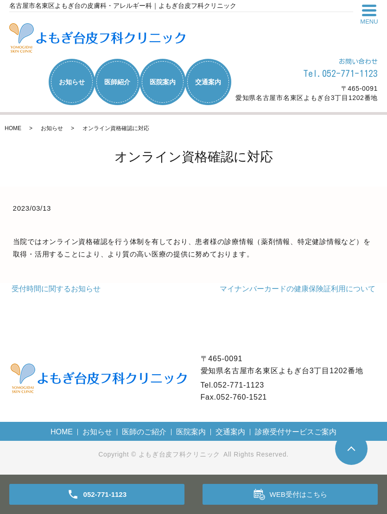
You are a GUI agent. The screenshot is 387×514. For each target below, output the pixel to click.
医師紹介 (117, 82)
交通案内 (208, 82)
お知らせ (72, 82)
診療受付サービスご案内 (295, 432)
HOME (13, 128)
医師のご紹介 (144, 432)
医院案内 (163, 82)
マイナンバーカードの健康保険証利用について (297, 289)
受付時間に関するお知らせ (56, 289)
